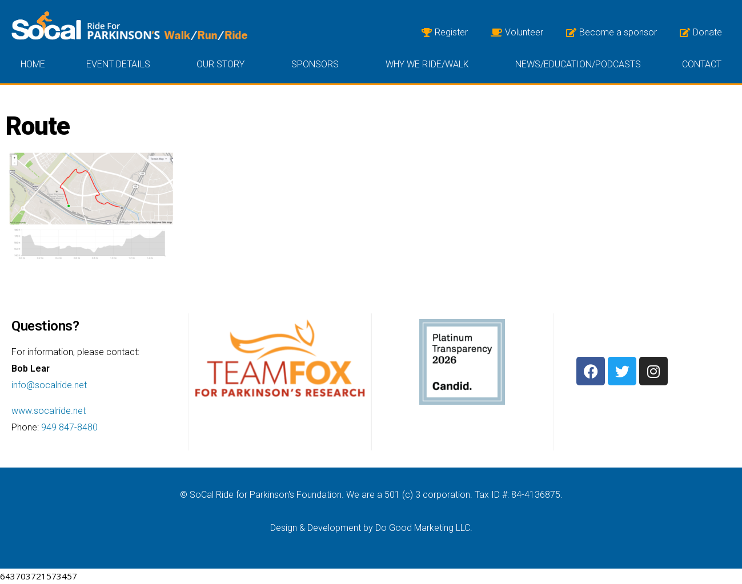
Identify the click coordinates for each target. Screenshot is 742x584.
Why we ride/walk (430, 64)
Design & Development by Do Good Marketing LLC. (371, 527)
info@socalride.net (49, 385)
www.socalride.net (48, 410)
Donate (701, 32)
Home (33, 64)
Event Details (121, 64)
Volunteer (517, 32)
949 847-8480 (69, 427)
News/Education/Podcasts (578, 64)
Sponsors (317, 64)
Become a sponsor (611, 32)
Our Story (223, 64)
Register (445, 32)
